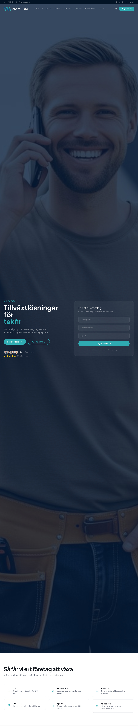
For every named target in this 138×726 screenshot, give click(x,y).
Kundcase (103, 9)
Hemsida (69, 9)
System (79, 9)
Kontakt (131, 2)
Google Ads (46, 9)
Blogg (118, 2)
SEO (37, 9)
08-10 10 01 (8, 2)
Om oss (124, 2)
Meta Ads (58, 9)
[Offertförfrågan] (116, 9)
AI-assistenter (90, 9)
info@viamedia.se (23, 2)
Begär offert (127, 9)
